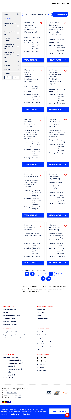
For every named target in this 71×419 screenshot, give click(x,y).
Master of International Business (30, 227)
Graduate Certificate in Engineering (54, 176)
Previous (32, 274)
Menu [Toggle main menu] (65, 3)
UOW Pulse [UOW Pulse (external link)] (7, 378)
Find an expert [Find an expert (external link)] (42, 319)
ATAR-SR (7, 73)
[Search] (56, 4)
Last (48, 278)
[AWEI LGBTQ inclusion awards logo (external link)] (57, 393)
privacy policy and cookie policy (17, 414)
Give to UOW (41, 371)
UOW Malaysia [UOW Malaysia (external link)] (8, 375)
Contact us (41, 365)
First (27, 274)
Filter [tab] (6, 14)
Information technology (11, 316)
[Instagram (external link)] (37, 361)
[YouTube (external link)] (45, 357)
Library (5, 313)
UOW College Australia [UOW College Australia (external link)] (11, 360)
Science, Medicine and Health (13, 338)
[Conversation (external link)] (45, 361)
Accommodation (9, 319)
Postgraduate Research (9, 54)
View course (30, 60)
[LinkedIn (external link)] (41, 361)
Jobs (38, 350)
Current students (9, 310)
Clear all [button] (7, 18)
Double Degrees (9, 39)
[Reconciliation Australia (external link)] (49, 393)
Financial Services (43, 344)
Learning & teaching (44, 341)
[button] (41, 23)
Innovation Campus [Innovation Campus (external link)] (10, 357)
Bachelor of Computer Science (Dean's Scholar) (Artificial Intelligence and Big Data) (56, 77)
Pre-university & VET (10, 24)
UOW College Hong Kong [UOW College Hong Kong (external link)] (12, 363)
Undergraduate (9, 32)
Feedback (40, 368)
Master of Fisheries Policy (31, 175)
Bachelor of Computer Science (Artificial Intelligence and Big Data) (31, 75)
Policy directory (42, 338)
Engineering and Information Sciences (17, 335)
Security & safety (9, 321)
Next (43, 278)
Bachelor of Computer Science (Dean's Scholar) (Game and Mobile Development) (56, 28)
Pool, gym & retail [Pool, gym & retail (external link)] (9, 324)
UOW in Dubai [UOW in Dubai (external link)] (8, 366)
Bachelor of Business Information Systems (29, 122)
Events (39, 316)
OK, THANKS (59, 411)
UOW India (7, 372)
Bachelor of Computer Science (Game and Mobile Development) (31, 27)
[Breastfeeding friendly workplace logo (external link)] (65, 393)
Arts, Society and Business (12, 332)
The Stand (40, 313)
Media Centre (41, 310)
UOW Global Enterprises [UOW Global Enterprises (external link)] (11, 369)
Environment (41, 335)
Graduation (41, 332)
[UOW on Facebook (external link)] (37, 357)
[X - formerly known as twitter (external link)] (41, 357)
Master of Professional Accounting (54, 227)
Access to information (45, 347)
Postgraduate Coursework (9, 45)
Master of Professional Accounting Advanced (54, 122)
